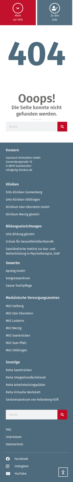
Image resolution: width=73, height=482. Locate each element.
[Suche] (62, 126)
